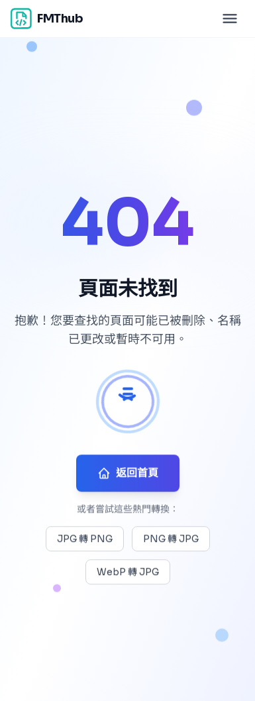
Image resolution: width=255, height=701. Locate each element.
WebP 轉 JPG (128, 573)
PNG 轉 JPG (171, 540)
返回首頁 (127, 474)
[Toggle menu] (229, 18)
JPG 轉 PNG (85, 540)
